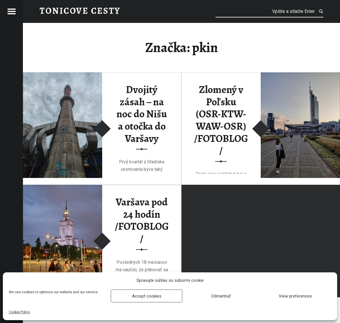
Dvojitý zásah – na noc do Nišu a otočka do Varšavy (141, 114)
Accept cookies (146, 296)
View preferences (295, 296)
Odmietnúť (221, 296)
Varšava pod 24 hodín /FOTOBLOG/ (142, 220)
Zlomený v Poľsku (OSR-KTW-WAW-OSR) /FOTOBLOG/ (221, 120)
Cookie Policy (19, 312)
